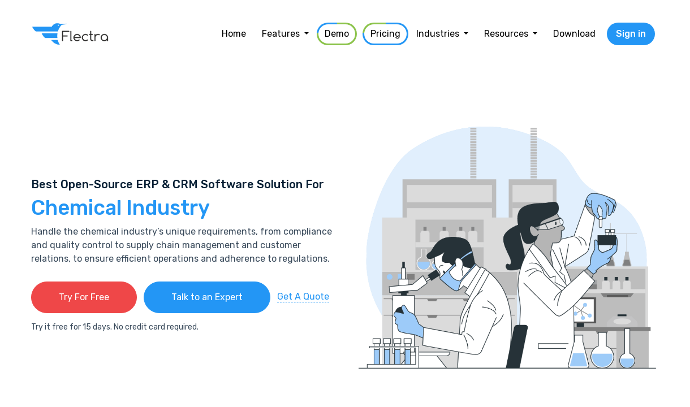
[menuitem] (234, 34)
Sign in (631, 33)
